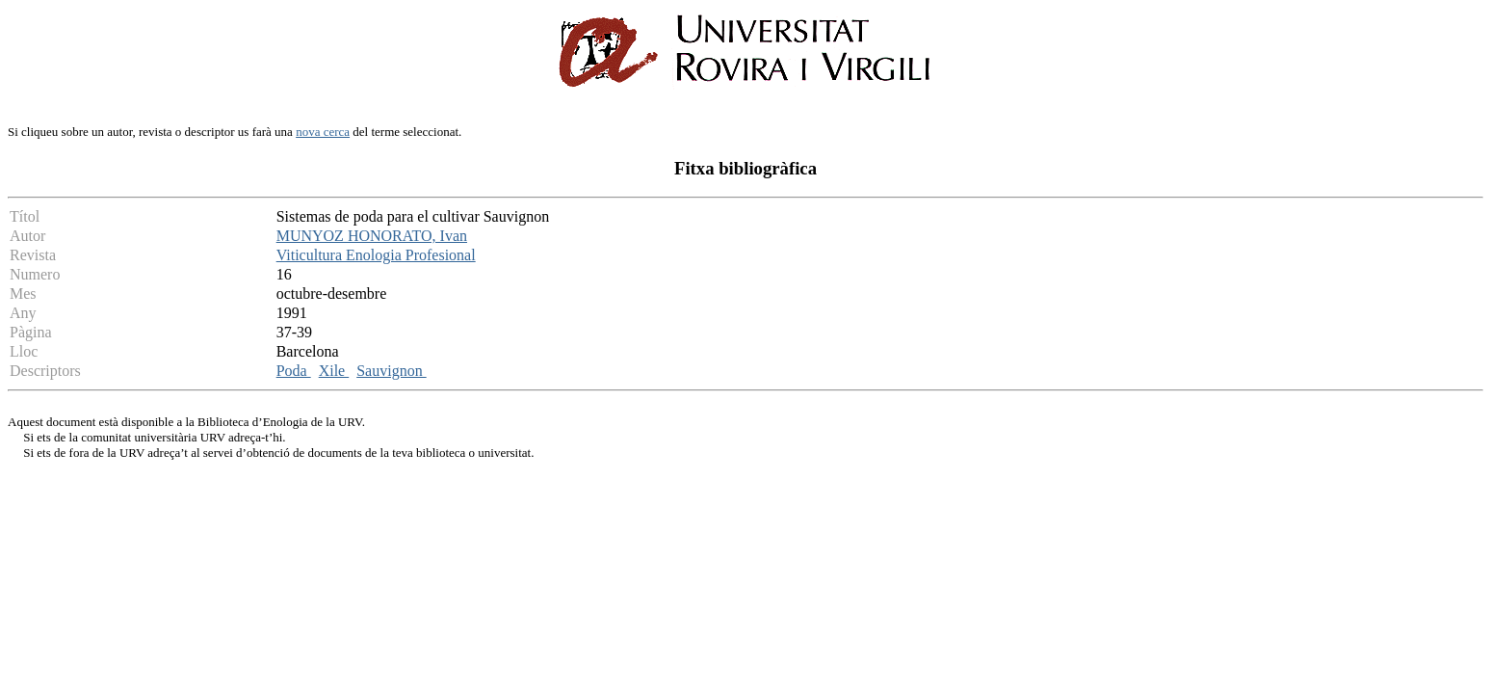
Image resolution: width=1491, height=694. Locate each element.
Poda (293, 370)
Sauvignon (391, 370)
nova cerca (323, 131)
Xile (334, 370)
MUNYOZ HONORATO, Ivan (371, 235)
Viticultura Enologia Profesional (376, 255)
